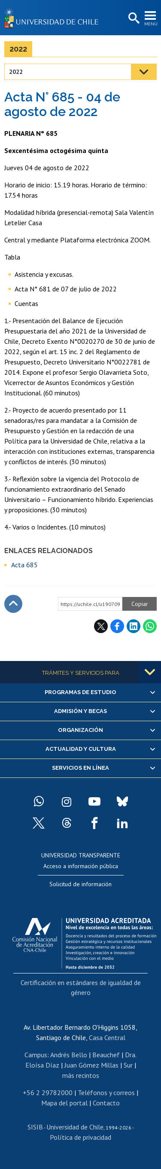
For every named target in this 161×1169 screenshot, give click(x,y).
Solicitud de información (80, 884)
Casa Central (107, 1037)
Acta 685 (24, 565)
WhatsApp (150, 626)
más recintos (80, 1075)
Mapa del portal (64, 1103)
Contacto (106, 1103)
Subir (13, 604)
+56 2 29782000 (48, 1092)
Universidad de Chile (74, 1127)
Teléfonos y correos (106, 1092)
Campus (35, 1054)
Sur (128, 1065)
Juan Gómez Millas (91, 1065)
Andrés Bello (68, 1054)
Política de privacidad (80, 1137)
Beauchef (106, 1054)
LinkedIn (133, 626)
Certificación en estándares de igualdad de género (81, 987)
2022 (18, 48)
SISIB (35, 1127)
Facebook (117, 626)
